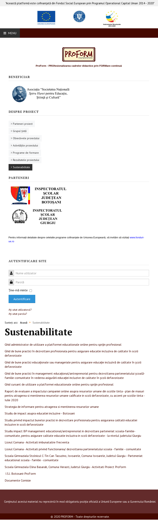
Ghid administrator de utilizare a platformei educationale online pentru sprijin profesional (63, 344)
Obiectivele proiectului (26, 138)
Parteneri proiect (23, 124)
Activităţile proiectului (25, 145)
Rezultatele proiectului (26, 160)
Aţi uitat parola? (18, 314)
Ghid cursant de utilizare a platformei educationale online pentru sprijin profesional (59, 384)
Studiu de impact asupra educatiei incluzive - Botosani (40, 413)
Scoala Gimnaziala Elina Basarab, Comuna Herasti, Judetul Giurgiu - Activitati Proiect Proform (65, 467)
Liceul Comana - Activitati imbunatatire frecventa (37, 442)
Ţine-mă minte (18, 290)
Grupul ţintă (19, 131)
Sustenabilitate (21, 167)
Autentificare (21, 299)
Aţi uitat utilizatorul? (20, 309)
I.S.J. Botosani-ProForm (20, 473)
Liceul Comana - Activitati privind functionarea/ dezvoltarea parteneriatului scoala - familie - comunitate (73, 449)
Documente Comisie (18, 480)
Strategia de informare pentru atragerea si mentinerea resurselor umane (52, 407)
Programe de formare (26, 152)
